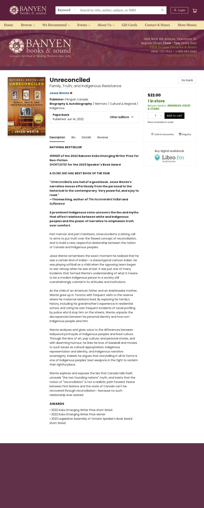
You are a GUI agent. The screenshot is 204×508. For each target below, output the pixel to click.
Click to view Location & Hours (173, 47)
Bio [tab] (73, 137)
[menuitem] (8, 25)
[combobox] (66, 10)
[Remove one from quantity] (150, 115)
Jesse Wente (62, 93)
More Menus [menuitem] (187, 25)
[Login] (179, 10)
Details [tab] (86, 137)
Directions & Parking (182, 55)
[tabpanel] (94, 289)
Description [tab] (57, 137)
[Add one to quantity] (160, 115)
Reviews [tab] (102, 137)
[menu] (102, 25)
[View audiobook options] (169, 156)
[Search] (162, 10)
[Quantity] (155, 115)
